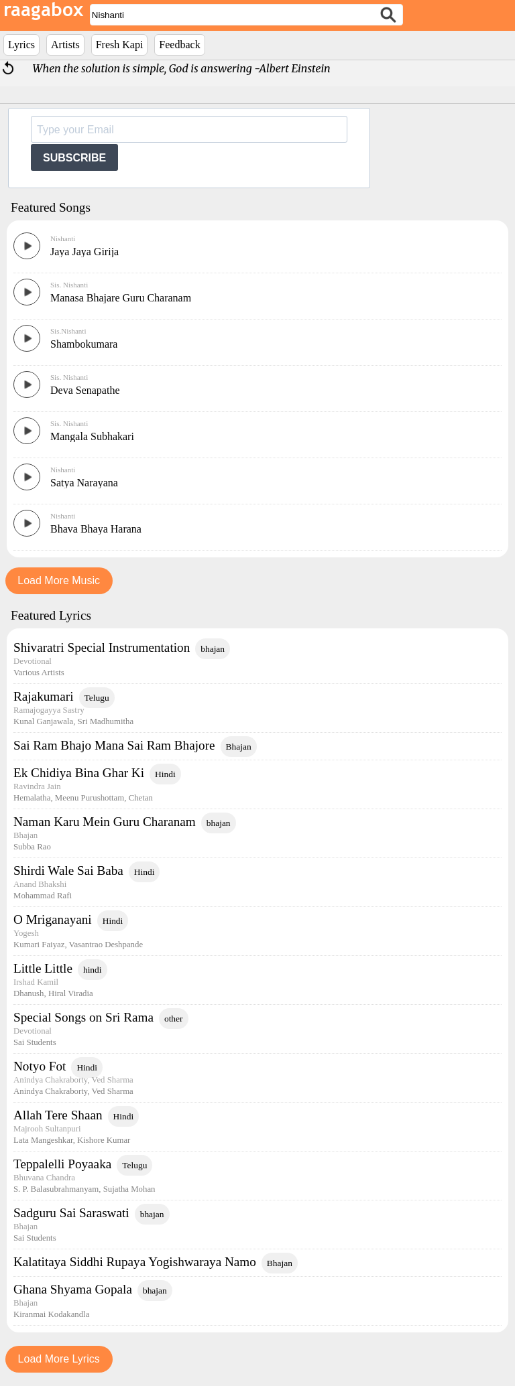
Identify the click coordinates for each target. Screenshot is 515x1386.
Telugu (96, 698)
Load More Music (58, 580)
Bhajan (238, 747)
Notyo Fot (39, 1066)
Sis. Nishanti (69, 285)
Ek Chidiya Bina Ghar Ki (78, 773)
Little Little (42, 968)
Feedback (179, 44)
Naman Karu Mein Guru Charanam (104, 822)
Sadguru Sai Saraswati (71, 1213)
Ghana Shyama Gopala (72, 1289)
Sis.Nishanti (68, 331)
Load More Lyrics (59, 1359)
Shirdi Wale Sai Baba (68, 870)
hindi (92, 970)
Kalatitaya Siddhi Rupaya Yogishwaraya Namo (134, 1262)
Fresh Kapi (120, 44)
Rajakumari (43, 696)
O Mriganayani (52, 919)
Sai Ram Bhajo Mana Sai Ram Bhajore (114, 745)
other (173, 1019)
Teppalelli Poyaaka (62, 1164)
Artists (65, 44)
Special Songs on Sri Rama (83, 1017)
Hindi (165, 774)
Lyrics (21, 44)
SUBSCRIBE (74, 157)
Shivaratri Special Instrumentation (101, 647)
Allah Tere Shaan (58, 1115)
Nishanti (62, 238)
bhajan (213, 649)
